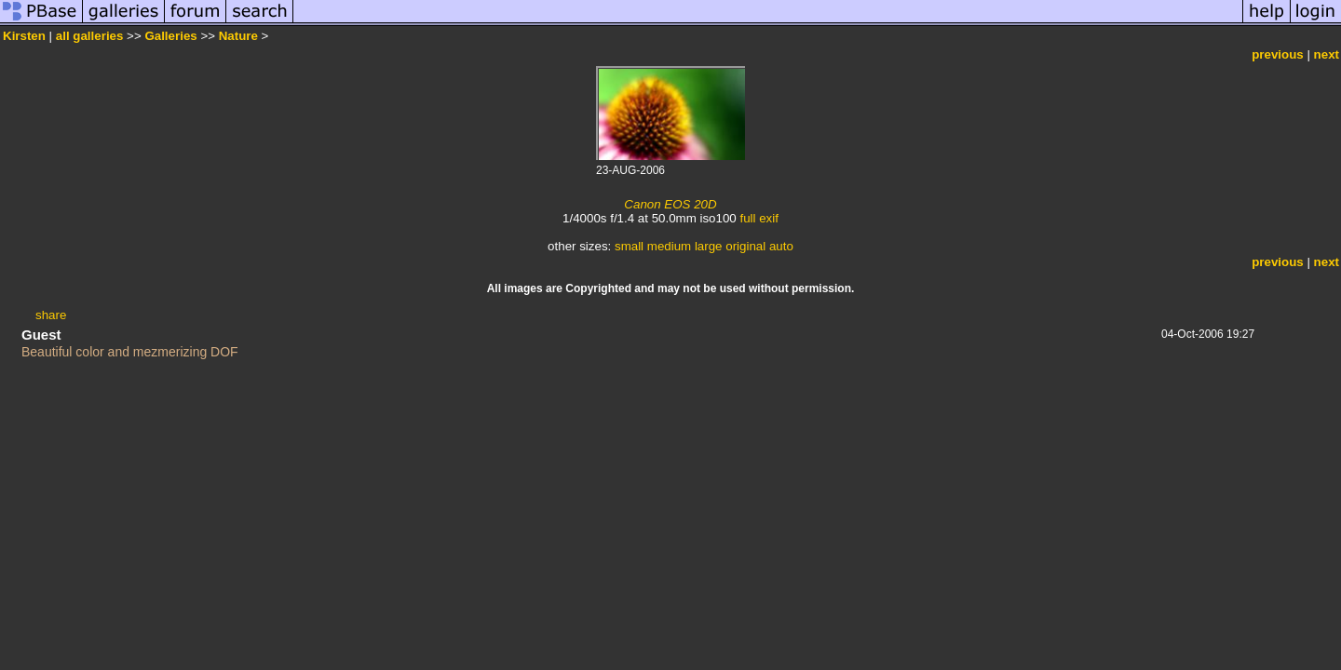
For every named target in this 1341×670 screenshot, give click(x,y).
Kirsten (24, 36)
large (709, 246)
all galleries (90, 36)
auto (781, 246)
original (745, 246)
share (50, 315)
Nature (238, 36)
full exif (758, 218)
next (1326, 54)
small (629, 246)
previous (1278, 54)
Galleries (170, 36)
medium (669, 246)
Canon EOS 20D (670, 204)
